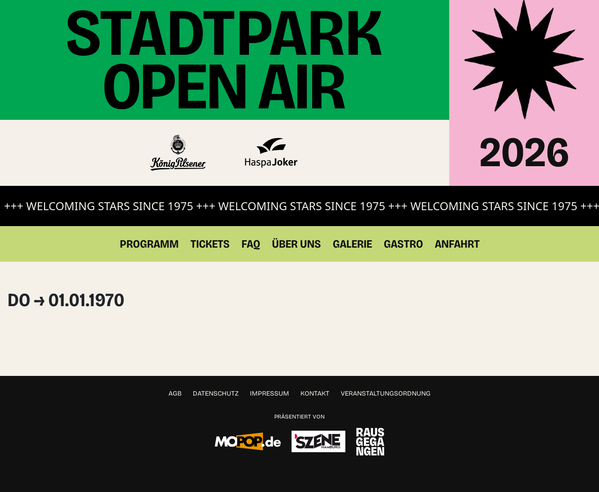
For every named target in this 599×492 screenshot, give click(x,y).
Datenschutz (216, 393)
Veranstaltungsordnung (386, 393)
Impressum (269, 393)
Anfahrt (457, 243)
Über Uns (296, 243)
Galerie (352, 243)
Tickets (210, 243)
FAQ (250, 243)
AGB (175, 393)
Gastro (403, 243)
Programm (149, 243)
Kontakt (314, 393)
